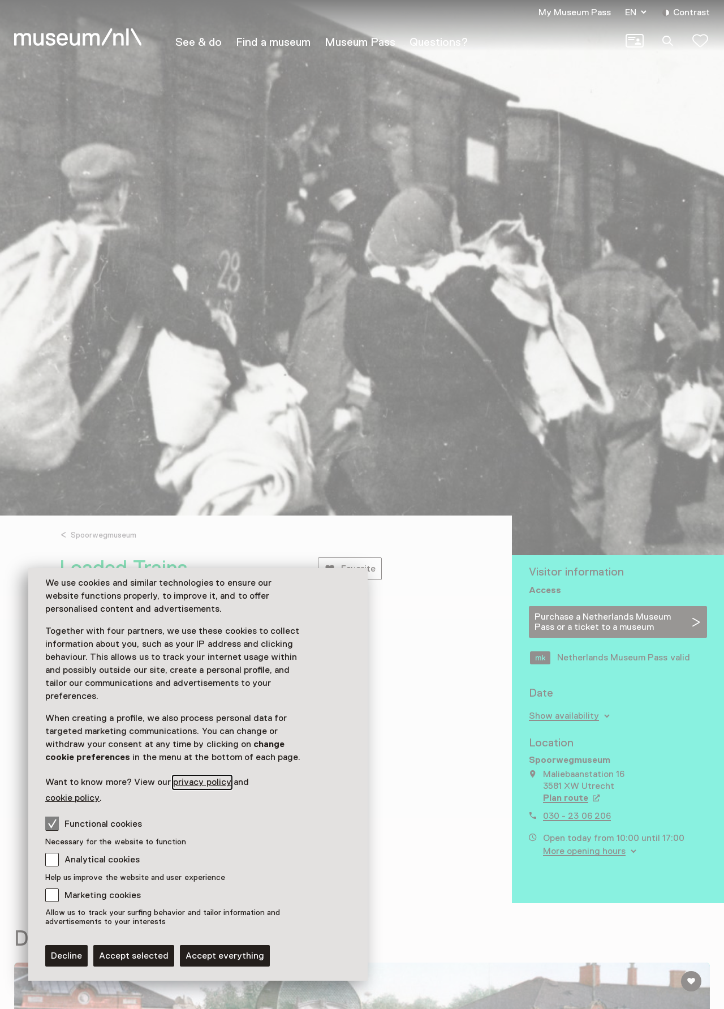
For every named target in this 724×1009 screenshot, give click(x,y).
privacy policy (202, 782)
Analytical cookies (102, 860)
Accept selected (134, 956)
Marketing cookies (102, 895)
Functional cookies (93, 823)
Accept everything (225, 956)
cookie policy (72, 798)
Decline (66, 956)
